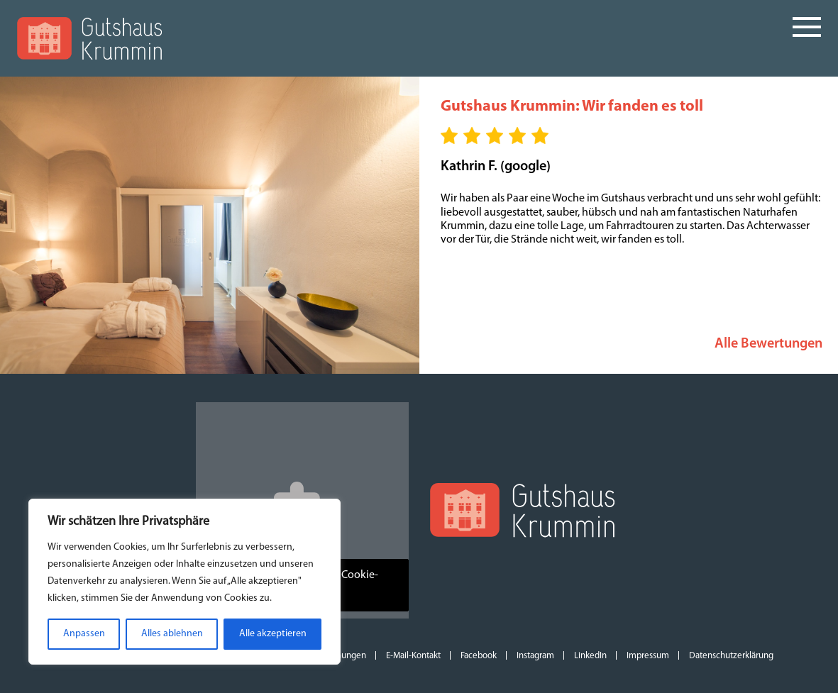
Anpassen (84, 633)
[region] (184, 582)
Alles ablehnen (172, 633)
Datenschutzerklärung (731, 655)
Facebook (479, 655)
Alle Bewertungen (768, 344)
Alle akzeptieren (273, 633)
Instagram (535, 655)
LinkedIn (590, 655)
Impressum (648, 655)
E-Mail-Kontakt (413, 655)
